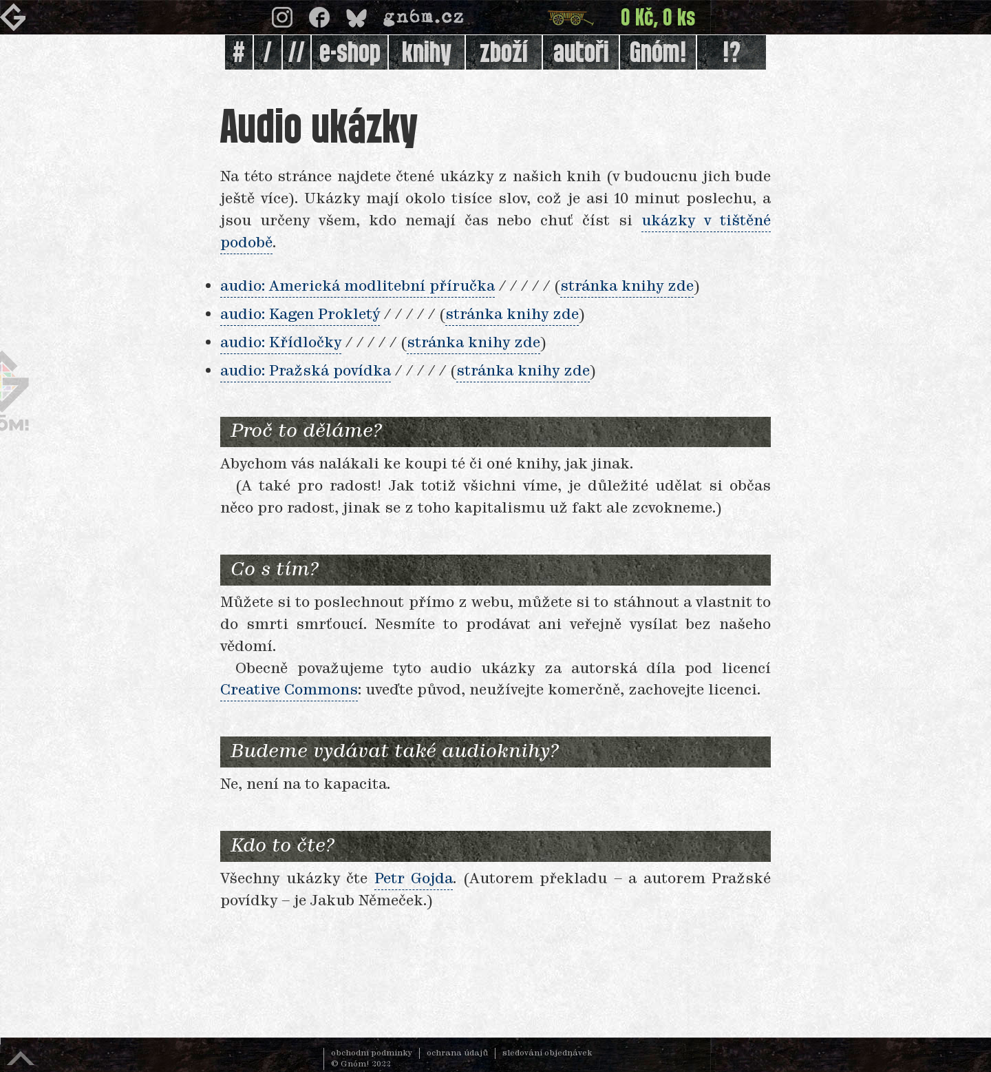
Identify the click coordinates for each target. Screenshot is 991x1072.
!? (731, 54)
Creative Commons (289, 690)
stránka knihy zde (627, 286)
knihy (426, 54)
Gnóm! (658, 54)
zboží (504, 54)
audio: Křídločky (280, 343)
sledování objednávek (547, 1053)
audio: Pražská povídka (305, 371)
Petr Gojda (414, 879)
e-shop (350, 54)
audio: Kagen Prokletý (300, 315)
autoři (581, 54)
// (296, 54)
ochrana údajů (457, 1053)
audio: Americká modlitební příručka (357, 286)
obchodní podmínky (371, 1053)
